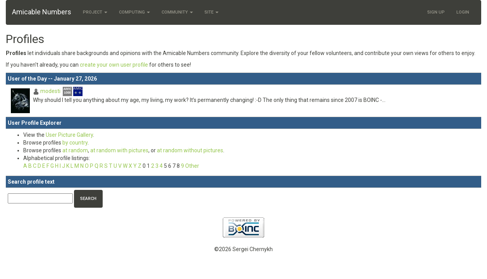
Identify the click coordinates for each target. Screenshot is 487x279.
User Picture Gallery (69, 135)
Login (462, 12)
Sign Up (436, 12)
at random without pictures (190, 150)
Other (192, 166)
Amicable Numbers (41, 12)
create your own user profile (114, 65)
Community (177, 12)
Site (212, 12)
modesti (50, 91)
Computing (134, 12)
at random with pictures (119, 150)
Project (95, 12)
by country (75, 143)
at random (75, 150)
